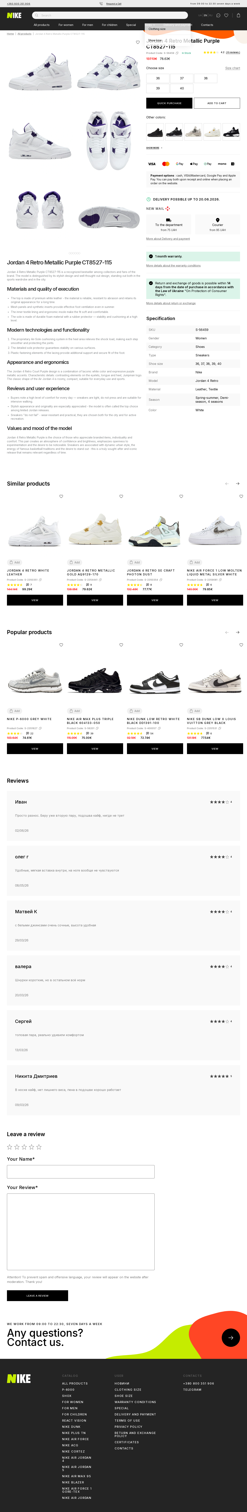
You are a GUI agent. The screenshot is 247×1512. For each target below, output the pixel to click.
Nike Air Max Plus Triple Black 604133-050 (90, 718)
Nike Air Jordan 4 (76, 1456)
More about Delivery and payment (168, 238)
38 (206, 78)
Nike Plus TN (74, 1430)
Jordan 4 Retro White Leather (28, 569)
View (34, 597)
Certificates (127, 1439)
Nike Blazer (73, 1479)
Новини (122, 1380)
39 (158, 88)
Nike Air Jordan (76, 1495)
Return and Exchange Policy (135, 1432)
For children (109, 25)
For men (87, 25)
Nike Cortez (73, 1448)
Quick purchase (169, 103)
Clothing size (128, 1386)
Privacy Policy (129, 1423)
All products (42, 25)
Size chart (232, 68)
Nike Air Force (75, 1436)
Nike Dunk (71, 1423)
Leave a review (38, 1292)
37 (182, 78)
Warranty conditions (135, 1399)
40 (182, 88)
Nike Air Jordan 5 (76, 1466)
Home (10, 34)
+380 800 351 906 (18, 4)
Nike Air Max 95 (76, 1473)
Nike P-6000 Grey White (29, 716)
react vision (74, 1417)
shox (67, 1393)
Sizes (148, 25)
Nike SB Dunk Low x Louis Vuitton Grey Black (211, 718)
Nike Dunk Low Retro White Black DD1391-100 (153, 718)
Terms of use (127, 1417)
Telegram (192, 1386)
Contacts (207, 25)
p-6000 (68, 1386)
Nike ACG (70, 1442)
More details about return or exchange (171, 303)
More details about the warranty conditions (173, 265)
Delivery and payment (177, 25)
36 (158, 78)
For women (65, 25)
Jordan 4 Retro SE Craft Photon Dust (151, 569)
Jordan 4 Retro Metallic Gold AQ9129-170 (91, 569)
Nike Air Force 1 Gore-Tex (77, 1487)
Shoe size (124, 1393)
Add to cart (217, 103)
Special (131, 25)
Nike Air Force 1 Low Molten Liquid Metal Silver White (214, 569)
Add (17, 559)
